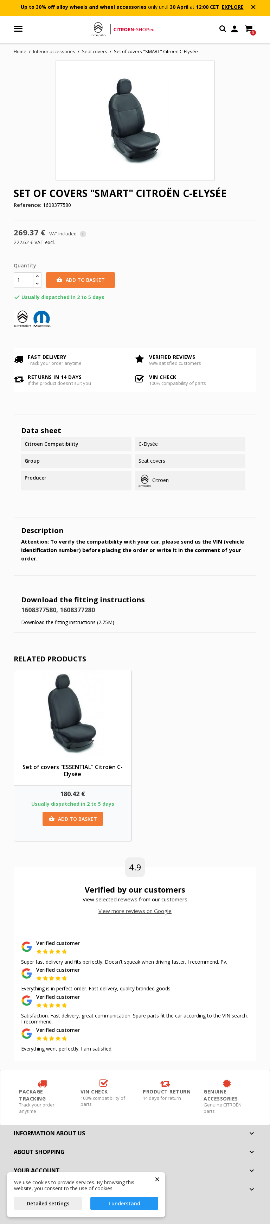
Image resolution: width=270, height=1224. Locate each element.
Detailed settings (48, 1203)
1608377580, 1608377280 (58, 609)
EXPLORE (233, 7)
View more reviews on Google (135, 910)
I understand (124, 1203)
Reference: (27, 205)
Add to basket (80, 280)
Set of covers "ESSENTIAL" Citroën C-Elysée (72, 770)
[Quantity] (23, 280)
